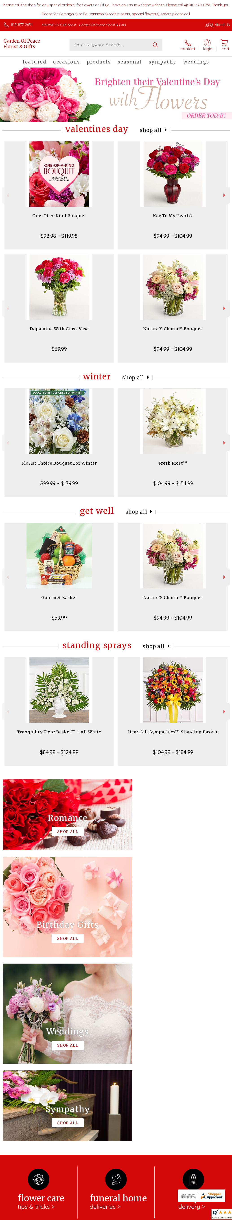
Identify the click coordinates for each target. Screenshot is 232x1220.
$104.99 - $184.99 (173, 752)
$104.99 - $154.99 (173, 483)
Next (225, 195)
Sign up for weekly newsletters (116, 1092)
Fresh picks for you (116, 1067)
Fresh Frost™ (173, 463)
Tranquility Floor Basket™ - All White (59, 732)
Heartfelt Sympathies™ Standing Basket (173, 732)
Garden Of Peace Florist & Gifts (21, 43)
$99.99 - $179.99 (59, 483)
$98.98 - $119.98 (59, 235)
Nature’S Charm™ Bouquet (172, 328)
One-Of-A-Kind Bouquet (59, 215)
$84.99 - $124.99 (59, 752)
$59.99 (59, 617)
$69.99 (59, 348)
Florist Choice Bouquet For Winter (59, 463)
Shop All (150, 130)
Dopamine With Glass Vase (59, 328)
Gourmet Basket (59, 597)
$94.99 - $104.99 (173, 235)
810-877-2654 (22, 24)
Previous (7, 195)
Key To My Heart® (173, 215)
